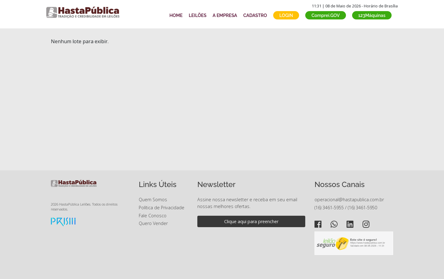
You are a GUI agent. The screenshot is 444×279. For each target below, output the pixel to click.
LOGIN (286, 15)
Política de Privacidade (161, 207)
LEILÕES (197, 15)
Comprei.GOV (325, 15)
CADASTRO (255, 15)
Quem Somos (153, 199)
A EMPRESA (225, 15)
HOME (176, 15)
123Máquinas (371, 15)
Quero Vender (153, 223)
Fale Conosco (152, 216)
